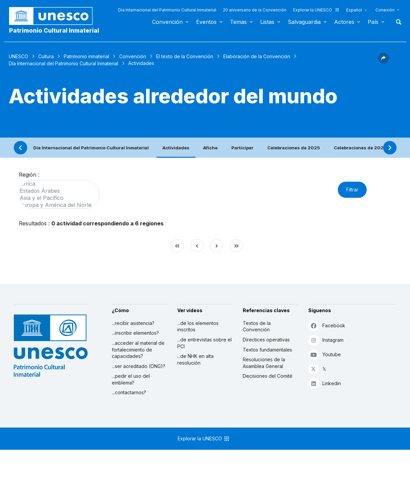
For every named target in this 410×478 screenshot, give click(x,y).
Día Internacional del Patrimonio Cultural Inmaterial (167, 9)
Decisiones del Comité (267, 376)
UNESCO (18, 56)
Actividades (176, 147)
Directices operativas (266, 339)
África (55, 183)
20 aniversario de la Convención (254, 9)
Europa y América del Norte (55, 205)
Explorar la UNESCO (316, 9)
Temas (238, 22)
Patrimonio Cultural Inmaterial (54, 30)
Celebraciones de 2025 (293, 147)
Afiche (210, 147)
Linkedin (324, 383)
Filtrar (352, 189)
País (373, 22)
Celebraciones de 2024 (360, 147)
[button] (383, 61)
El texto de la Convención (184, 56)
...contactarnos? (129, 392)
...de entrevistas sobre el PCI (204, 343)
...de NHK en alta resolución (195, 359)
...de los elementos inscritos (198, 326)
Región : (29, 174)
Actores (344, 22)
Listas (267, 22)
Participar (242, 147)
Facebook (326, 325)
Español (354, 9)
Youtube (324, 354)
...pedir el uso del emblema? (131, 379)
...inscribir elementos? (135, 333)
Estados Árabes (55, 190)
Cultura (46, 56)
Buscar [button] (396, 22)
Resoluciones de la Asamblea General (264, 363)
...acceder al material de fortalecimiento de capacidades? (138, 349)
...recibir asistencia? (133, 323)
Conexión (385, 9)
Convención (167, 22)
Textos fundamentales (267, 350)
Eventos (206, 22)
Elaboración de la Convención (256, 56)
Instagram (326, 340)
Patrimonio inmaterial (86, 56)
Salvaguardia (304, 22)
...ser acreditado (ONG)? (138, 366)
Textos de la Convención (257, 326)
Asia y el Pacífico (55, 197)
